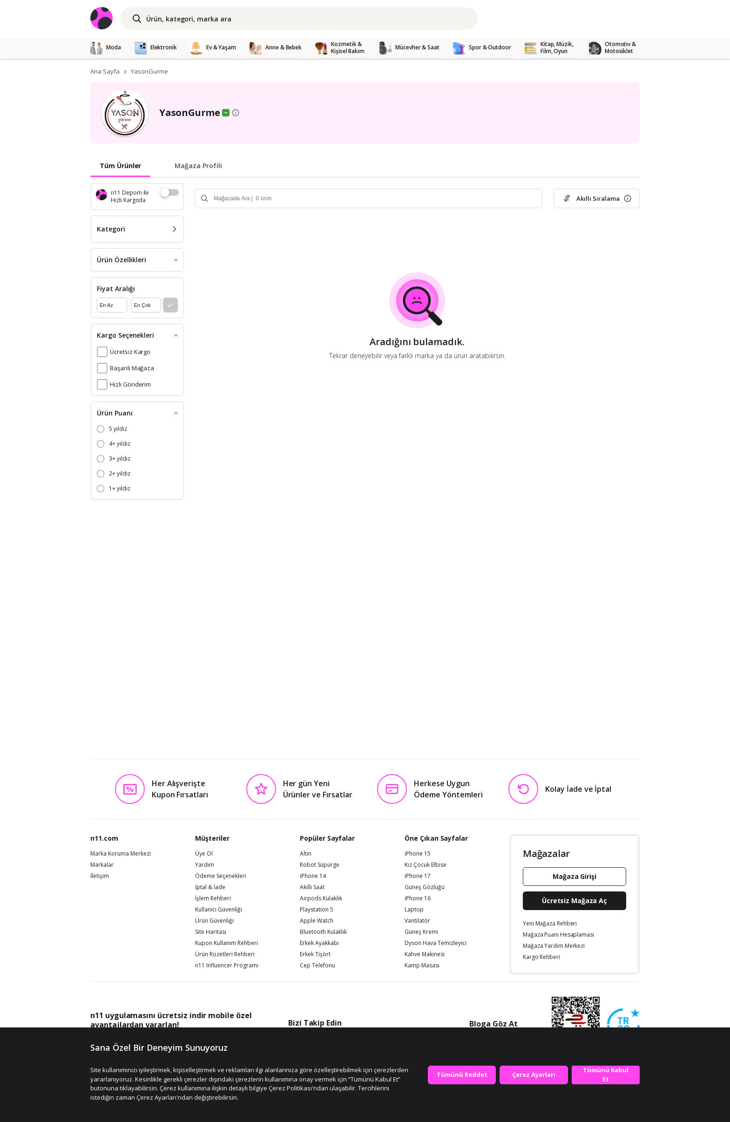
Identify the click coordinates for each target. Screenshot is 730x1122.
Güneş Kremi (421, 932)
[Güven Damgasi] (623, 1025)
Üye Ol (204, 853)
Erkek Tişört (315, 954)
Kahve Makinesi (425, 954)
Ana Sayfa (105, 71)
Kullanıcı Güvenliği (218, 909)
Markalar (102, 865)
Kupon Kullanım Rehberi (226, 943)
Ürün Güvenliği (214, 921)
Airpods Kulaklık (321, 898)
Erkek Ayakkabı (319, 943)
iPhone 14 (313, 876)
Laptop (414, 909)
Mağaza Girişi (574, 876)
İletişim (99, 876)
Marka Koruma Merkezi (120, 853)
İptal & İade (210, 887)
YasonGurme (149, 71)
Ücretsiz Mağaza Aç (574, 900)
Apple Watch (316, 921)
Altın (305, 853)
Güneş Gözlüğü (425, 887)
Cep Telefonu (317, 965)
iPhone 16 (418, 898)
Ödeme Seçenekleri (220, 876)
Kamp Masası (422, 965)
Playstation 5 (316, 909)
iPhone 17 (418, 876)
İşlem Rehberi (213, 898)
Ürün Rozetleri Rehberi (225, 954)
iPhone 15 (418, 853)
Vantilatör (417, 921)
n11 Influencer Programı (226, 965)
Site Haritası (210, 932)
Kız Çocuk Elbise (425, 865)
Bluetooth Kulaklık (323, 932)
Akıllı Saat (312, 887)
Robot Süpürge (319, 865)
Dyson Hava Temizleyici (435, 943)
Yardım (204, 865)
